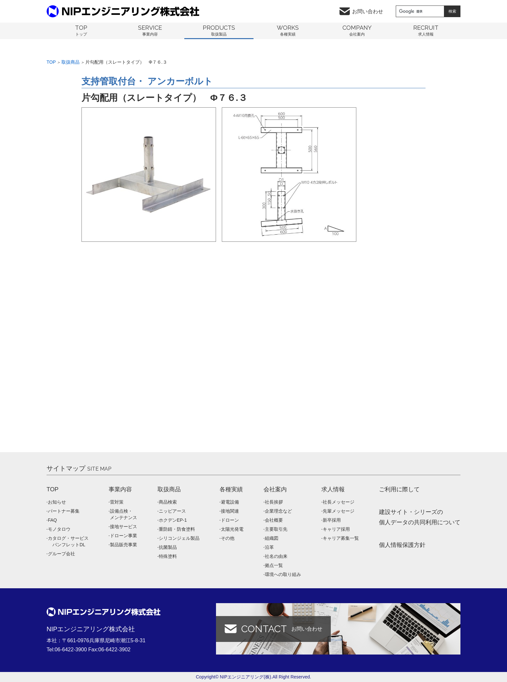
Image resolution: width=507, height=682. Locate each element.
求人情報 (333, 489)
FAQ (52, 520)
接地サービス (123, 526)
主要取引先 (276, 529)
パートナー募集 (64, 511)
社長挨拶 (274, 502)
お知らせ (57, 502)
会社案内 (275, 489)
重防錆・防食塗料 (177, 529)
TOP (53, 489)
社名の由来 (276, 556)
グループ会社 (61, 553)
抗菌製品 (168, 547)
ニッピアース (172, 511)
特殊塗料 (168, 556)
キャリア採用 (336, 529)
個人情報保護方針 (402, 545)
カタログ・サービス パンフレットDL (68, 541)
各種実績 (231, 489)
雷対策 (117, 502)
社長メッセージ (338, 502)
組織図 (271, 538)
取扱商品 (70, 62)
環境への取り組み (283, 574)
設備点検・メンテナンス (123, 514)
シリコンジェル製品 (179, 538)
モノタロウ (59, 529)
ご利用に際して (399, 489)
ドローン (230, 520)
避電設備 (230, 502)
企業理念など (278, 511)
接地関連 (230, 511)
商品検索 (168, 502)
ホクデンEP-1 (173, 520)
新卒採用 (332, 520)
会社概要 (274, 520)
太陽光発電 (232, 529)
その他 (227, 538)
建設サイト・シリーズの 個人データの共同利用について (419, 517)
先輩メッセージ (338, 511)
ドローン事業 (123, 535)
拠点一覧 (274, 565)
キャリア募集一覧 (341, 538)
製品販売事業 (123, 544)
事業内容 (120, 489)
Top (51, 62)
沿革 (269, 547)
